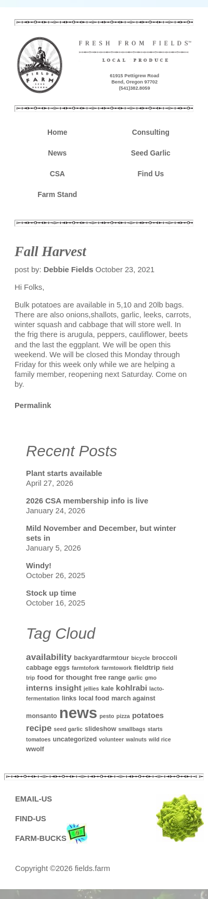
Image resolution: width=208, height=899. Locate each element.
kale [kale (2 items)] (107, 688)
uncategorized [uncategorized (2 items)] (75, 739)
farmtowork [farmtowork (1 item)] (116, 668)
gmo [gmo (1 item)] (151, 678)
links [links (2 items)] (69, 698)
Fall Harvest (50, 251)
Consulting (151, 132)
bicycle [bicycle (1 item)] (140, 658)
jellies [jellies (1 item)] (91, 688)
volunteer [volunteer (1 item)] (111, 739)
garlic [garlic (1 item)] (135, 678)
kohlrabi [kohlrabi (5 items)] (131, 687)
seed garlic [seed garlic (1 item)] (68, 729)
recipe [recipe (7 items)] (38, 728)
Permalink (33, 405)
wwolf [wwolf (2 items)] (35, 749)
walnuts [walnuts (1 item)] (136, 739)
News (57, 153)
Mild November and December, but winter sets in (101, 533)
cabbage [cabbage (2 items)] (39, 667)
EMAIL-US (33, 799)
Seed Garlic (151, 153)
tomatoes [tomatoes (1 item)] (38, 739)
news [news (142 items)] (78, 712)
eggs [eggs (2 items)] (62, 667)
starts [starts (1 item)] (155, 729)
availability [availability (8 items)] (49, 657)
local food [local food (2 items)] (94, 698)
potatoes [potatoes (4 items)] (148, 715)
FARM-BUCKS (51, 839)
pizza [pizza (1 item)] (123, 716)
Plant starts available (64, 473)
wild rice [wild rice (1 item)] (160, 739)
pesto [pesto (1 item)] (106, 716)
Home (57, 132)
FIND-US (30, 818)
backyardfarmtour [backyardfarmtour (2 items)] (101, 658)
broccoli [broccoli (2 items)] (164, 658)
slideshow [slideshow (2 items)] (100, 729)
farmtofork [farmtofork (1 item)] (85, 668)
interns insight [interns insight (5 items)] (54, 687)
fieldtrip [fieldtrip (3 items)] (147, 667)
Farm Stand (57, 194)
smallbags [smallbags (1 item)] (131, 729)
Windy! (38, 565)
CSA (57, 174)
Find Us (150, 174)
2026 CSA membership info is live (87, 501)
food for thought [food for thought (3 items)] (64, 677)
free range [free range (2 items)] (110, 677)
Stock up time (51, 593)
